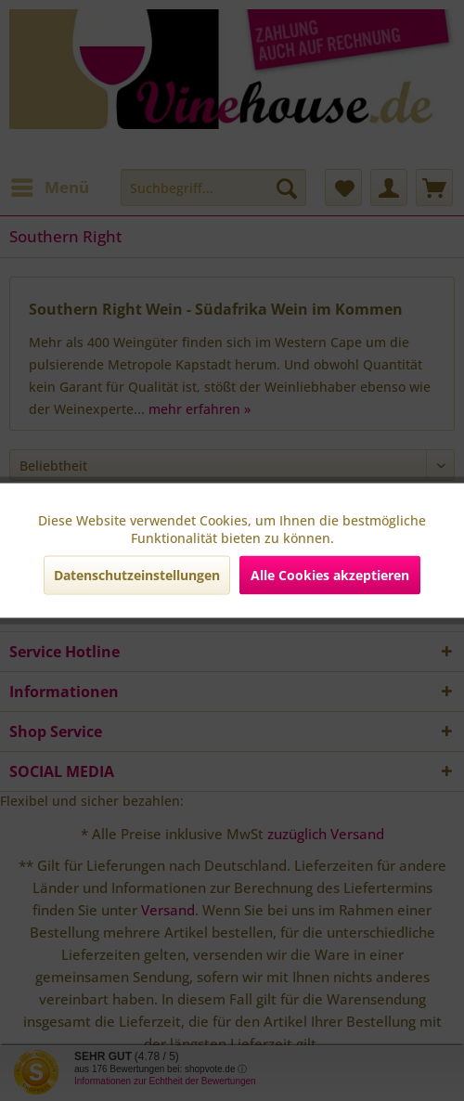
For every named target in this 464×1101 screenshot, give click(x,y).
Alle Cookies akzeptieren (330, 575)
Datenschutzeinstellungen (137, 575)
